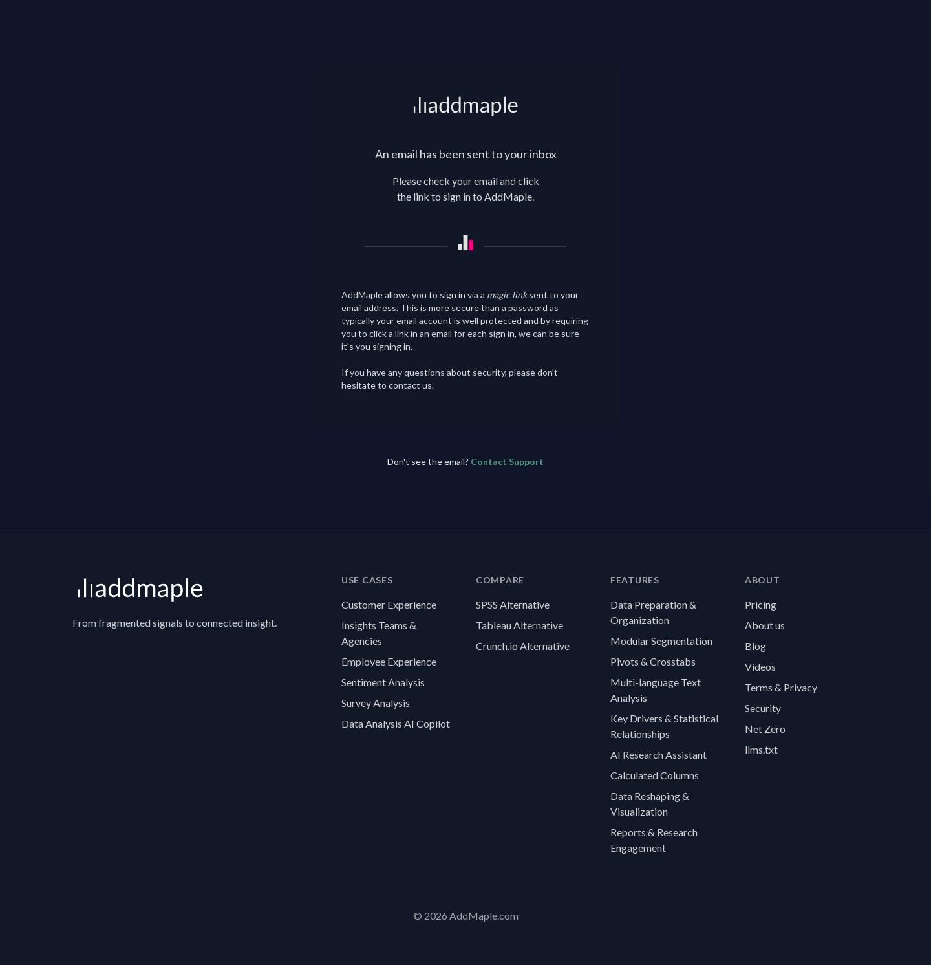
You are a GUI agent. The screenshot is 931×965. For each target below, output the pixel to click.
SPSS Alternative (513, 604)
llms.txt (761, 749)
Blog (755, 646)
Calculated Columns (654, 775)
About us (765, 625)
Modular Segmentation (661, 640)
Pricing (760, 604)
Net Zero (765, 728)
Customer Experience (388, 604)
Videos (760, 666)
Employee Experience (388, 661)
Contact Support (507, 461)
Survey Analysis (375, 703)
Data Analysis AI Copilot (395, 723)
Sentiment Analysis (383, 682)
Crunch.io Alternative (523, 646)
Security (763, 708)
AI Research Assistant (658, 754)
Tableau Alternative (519, 625)
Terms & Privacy (781, 687)
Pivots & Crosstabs (653, 661)
